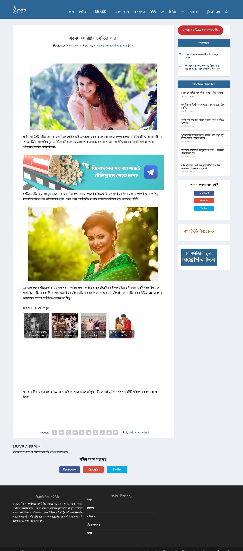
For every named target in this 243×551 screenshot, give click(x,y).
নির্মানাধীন (91, 511)
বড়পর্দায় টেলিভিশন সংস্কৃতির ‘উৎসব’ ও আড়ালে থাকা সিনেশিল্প (202, 146)
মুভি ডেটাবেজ (213, 7)
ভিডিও (172, 7)
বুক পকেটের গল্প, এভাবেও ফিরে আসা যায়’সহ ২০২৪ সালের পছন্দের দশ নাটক (203, 62)
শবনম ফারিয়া (142, 427)
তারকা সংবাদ (122, 7)
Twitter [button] (117, 464)
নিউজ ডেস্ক (72, 40)
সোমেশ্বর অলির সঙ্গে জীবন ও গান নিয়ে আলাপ (202, 87)
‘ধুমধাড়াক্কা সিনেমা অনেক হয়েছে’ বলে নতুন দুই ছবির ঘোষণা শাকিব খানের (202, 131)
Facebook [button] (69, 464)
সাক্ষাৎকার (139, 7)
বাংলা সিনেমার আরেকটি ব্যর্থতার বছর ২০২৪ (201, 51)
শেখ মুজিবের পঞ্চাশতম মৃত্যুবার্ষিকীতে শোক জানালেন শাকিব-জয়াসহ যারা (200, 162)
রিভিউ (153, 7)
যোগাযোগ (196, 546)
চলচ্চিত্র (82, 7)
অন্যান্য (193, 7)
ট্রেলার (89, 528)
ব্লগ (162, 7)
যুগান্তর (51, 189)
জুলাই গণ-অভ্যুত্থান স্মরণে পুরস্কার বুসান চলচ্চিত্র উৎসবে (202, 116)
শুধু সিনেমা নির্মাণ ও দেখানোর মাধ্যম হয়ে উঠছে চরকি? (202, 101)
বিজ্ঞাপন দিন (208, 546)
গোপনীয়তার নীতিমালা (180, 546)
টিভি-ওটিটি (100, 7)
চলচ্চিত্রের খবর (119, 40)
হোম (71, 7)
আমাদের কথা (142, 546)
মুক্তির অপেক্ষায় (93, 519)
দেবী (131, 427)
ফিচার (89, 494)
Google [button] (93, 464)
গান (183, 7)
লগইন (53, 447)
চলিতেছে (90, 503)
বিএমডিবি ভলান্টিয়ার (160, 546)
